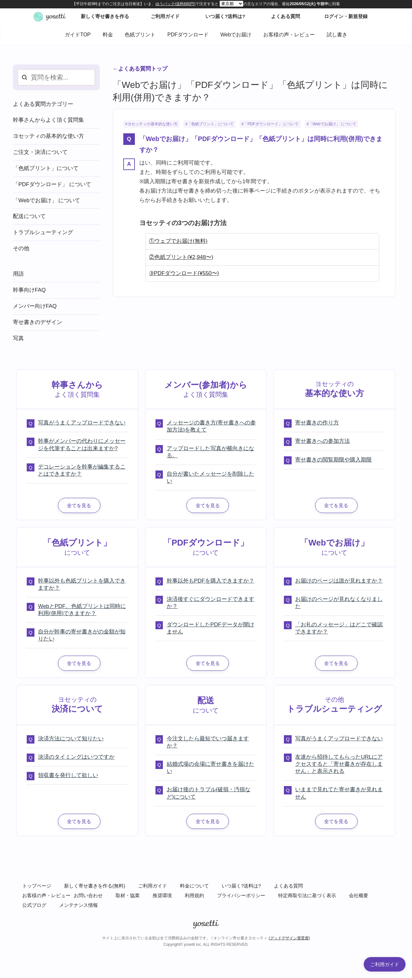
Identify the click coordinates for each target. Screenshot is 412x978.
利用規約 (194, 895)
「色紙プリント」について (210, 124)
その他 (21, 248)
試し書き (337, 34)
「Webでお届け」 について (332, 124)
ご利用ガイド (152, 885)
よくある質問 (288, 885)
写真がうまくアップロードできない (82, 423)
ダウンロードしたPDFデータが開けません (210, 628)
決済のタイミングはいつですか (76, 757)
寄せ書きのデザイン (37, 322)
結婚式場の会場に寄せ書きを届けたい (210, 767)
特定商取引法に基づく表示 (307, 895)
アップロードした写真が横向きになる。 (210, 452)
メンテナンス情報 (78, 905)
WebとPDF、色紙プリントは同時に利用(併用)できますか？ (82, 609)
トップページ (36, 885)
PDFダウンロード (188, 34)
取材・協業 (128, 895)
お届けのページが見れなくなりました (339, 602)
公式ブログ (34, 905)
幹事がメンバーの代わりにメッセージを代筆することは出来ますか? (82, 444)
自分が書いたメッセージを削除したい (210, 477)
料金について (194, 885)
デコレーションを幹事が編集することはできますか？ (82, 470)
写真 (18, 338)
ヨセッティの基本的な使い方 (152, 124)
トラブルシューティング (43, 232)
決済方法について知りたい (71, 739)
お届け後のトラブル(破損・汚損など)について (209, 793)
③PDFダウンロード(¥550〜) (184, 273)
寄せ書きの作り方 (317, 423)
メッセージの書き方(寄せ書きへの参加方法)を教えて (211, 426)
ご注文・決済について (40, 152)
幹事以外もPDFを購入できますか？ (210, 581)
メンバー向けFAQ (35, 306)
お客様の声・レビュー (289, 34)
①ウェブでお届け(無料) (178, 241)
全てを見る (79, 505)
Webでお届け (236, 34)
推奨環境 (162, 895)
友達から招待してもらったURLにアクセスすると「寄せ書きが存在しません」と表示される (339, 764)
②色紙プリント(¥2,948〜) (181, 257)
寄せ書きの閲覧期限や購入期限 (333, 460)
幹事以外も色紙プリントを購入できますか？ (82, 584)
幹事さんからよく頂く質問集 (48, 120)
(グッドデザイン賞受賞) (289, 938)
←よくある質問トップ (140, 69)
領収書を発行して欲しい (68, 775)
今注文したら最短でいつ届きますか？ (208, 742)
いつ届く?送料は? (241, 885)
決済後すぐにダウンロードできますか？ (210, 602)
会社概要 (358, 895)
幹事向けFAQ (29, 290)
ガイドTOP (78, 34)
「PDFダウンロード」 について (271, 124)
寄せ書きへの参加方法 (322, 441)
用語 (18, 274)
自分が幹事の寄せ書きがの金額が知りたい (82, 635)
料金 (108, 34)
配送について (29, 216)
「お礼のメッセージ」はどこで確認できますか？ (339, 628)
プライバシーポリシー (241, 895)
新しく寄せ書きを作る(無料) (94, 885)
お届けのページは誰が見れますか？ (339, 581)
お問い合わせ (88, 895)
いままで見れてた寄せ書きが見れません (339, 793)
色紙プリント (140, 34)
